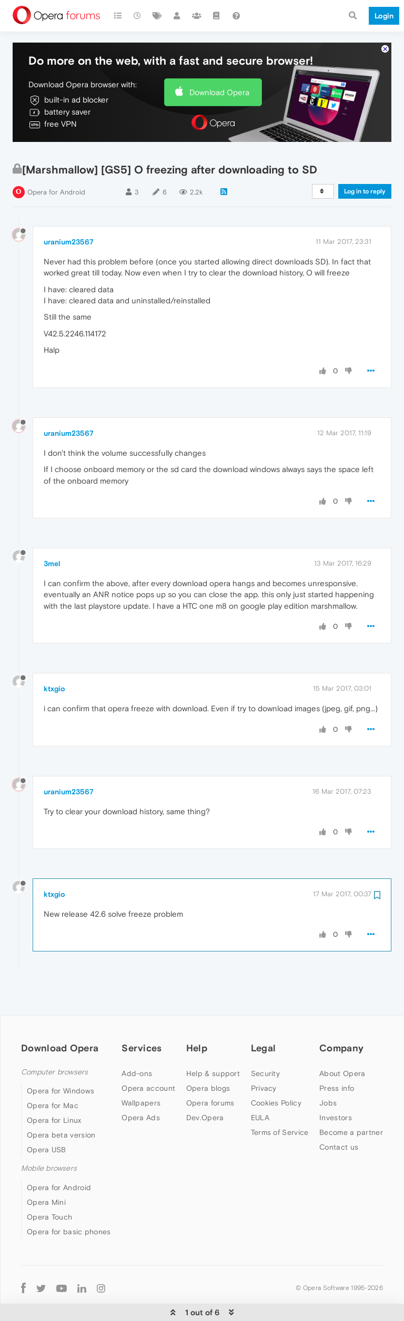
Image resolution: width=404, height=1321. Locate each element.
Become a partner (351, 1100)
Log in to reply (365, 159)
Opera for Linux (54, 1088)
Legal (263, 1015)
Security (265, 1041)
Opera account (148, 1056)
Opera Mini (46, 1170)
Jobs (328, 1071)
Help (196, 1015)
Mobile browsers (49, 1136)
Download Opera (219, 60)
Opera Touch (49, 1185)
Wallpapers (141, 1071)
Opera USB (46, 1117)
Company (341, 1015)
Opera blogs (208, 1056)
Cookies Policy (276, 1071)
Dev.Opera (205, 1085)
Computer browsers (54, 1040)
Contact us (338, 1115)
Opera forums (210, 1071)
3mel (52, 531)
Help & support (213, 1041)
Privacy (264, 1056)
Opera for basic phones (69, 1199)
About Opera (342, 1041)
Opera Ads (141, 1085)
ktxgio (54, 656)
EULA (260, 1085)
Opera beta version (61, 1103)
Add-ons (137, 1041)
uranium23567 (69, 210)
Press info (336, 1056)
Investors (335, 1085)
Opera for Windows (60, 1058)
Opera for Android (56, 160)
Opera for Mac (52, 1073)
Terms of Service (280, 1100)
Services (141, 1015)
